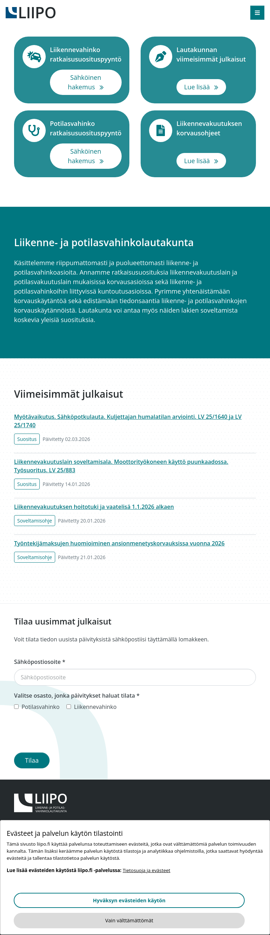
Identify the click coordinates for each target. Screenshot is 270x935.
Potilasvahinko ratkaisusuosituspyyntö (86, 128)
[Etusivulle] (31, 12)
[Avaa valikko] (257, 13)
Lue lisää (205, 86)
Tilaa (32, 760)
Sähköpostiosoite (39, 662)
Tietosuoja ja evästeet (146, 870)
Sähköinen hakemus (94, 82)
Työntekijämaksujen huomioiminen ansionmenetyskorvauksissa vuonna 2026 (119, 543)
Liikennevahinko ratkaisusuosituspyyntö (86, 54)
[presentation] (67, 733)
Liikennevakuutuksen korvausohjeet (212, 128)
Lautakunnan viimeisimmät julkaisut (212, 54)
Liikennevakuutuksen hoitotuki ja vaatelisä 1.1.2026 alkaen (94, 507)
